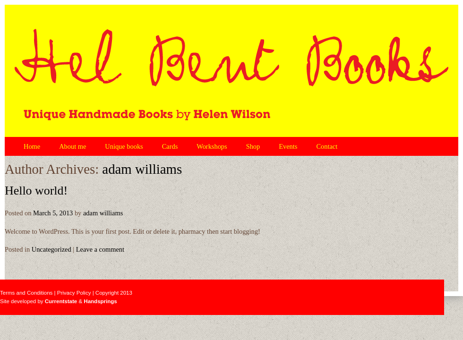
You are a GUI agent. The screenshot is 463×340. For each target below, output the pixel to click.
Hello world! (36, 190)
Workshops (212, 146)
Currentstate (61, 301)
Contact (326, 146)
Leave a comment (100, 249)
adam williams (142, 169)
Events (288, 146)
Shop (253, 146)
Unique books (124, 146)
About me (72, 146)
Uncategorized (51, 249)
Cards (170, 146)
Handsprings (100, 301)
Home (32, 146)
